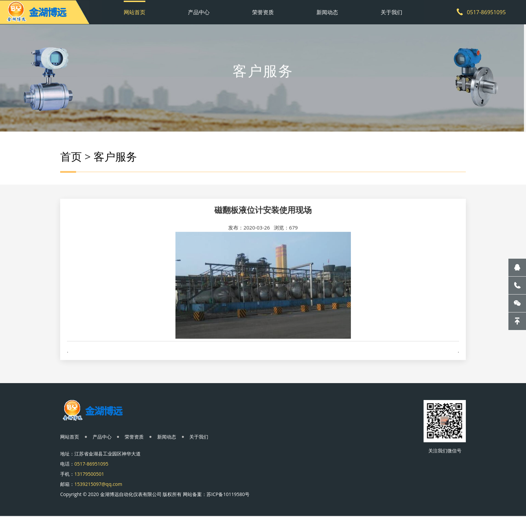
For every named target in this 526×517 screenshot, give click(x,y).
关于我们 (391, 12)
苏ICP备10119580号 (228, 495)
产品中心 (199, 12)
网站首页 (134, 12)
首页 (71, 159)
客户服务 (115, 159)
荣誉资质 (263, 12)
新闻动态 (327, 12)
